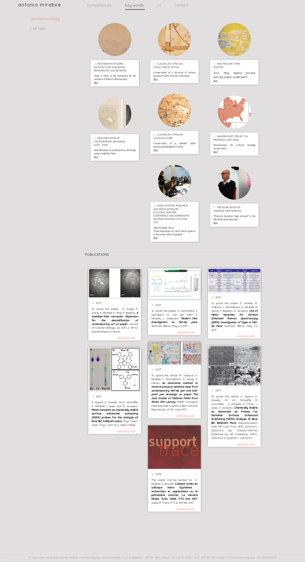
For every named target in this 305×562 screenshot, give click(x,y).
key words (135, 5)
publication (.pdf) (126, 337)
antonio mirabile (39, 5)
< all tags (38, 28)
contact (181, 5)
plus (96, 82)
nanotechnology (45, 18)
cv (159, 5)
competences (99, 5)
